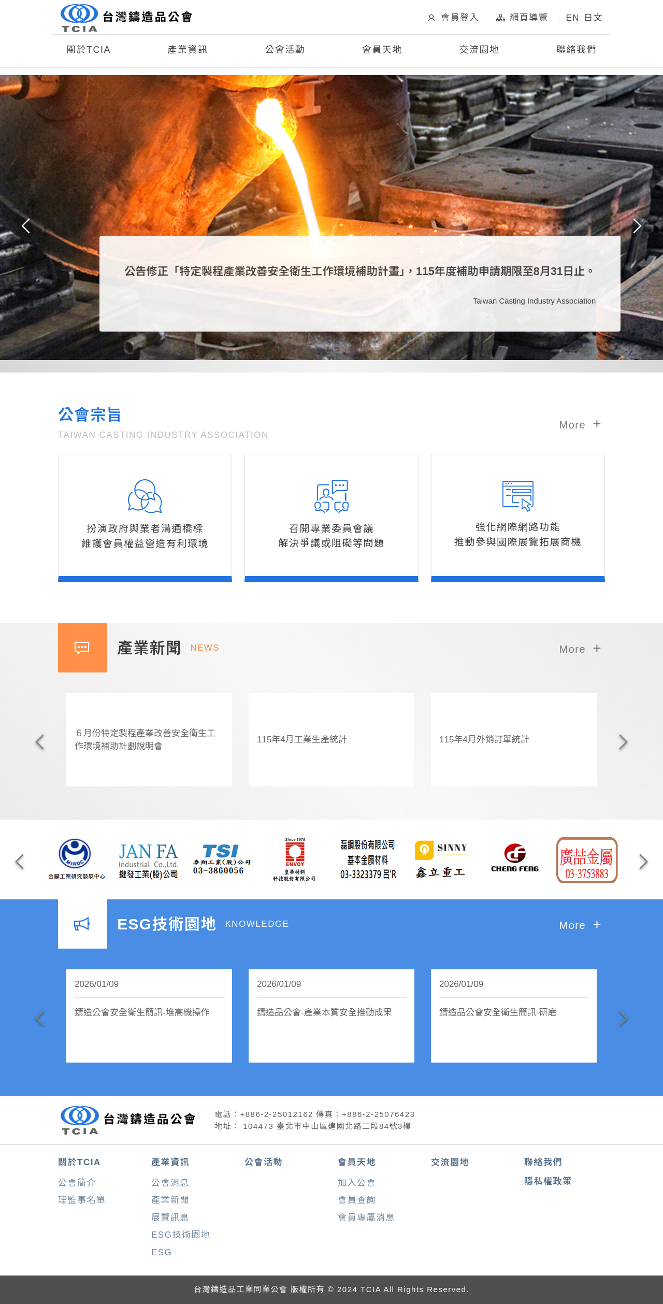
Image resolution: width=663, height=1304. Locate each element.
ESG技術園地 (180, 1235)
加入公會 (357, 1183)
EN (573, 18)
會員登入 (452, 18)
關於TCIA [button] (88, 51)
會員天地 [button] (382, 51)
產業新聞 (170, 1200)
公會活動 (285, 51)
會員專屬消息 (366, 1218)
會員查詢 (357, 1200)
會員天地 (357, 1162)
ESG (161, 1252)
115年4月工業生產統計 (302, 739)
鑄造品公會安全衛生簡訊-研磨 (498, 1013)
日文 (593, 18)
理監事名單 (82, 1200)
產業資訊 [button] (188, 51)
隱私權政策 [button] (548, 1181)
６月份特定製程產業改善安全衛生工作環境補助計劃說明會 (145, 740)
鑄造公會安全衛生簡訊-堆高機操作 (142, 1013)
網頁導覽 (522, 18)
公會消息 (170, 1183)
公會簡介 (77, 1183)
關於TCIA (79, 1162)
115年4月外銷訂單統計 (484, 739)
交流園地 (479, 51)
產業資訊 (170, 1162)
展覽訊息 (170, 1218)
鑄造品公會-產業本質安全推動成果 (324, 1013)
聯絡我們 (576, 51)
